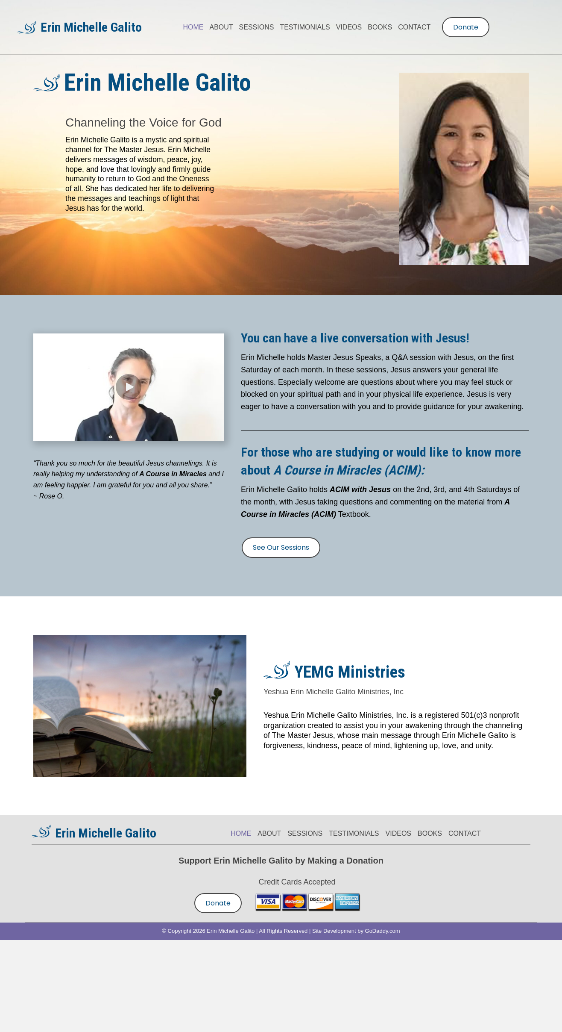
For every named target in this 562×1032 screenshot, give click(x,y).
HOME (241, 833)
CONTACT (464, 833)
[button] (128, 387)
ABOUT (269, 833)
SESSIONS (304, 833)
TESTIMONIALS (354, 833)
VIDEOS (398, 833)
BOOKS (430, 833)
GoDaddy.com (382, 931)
